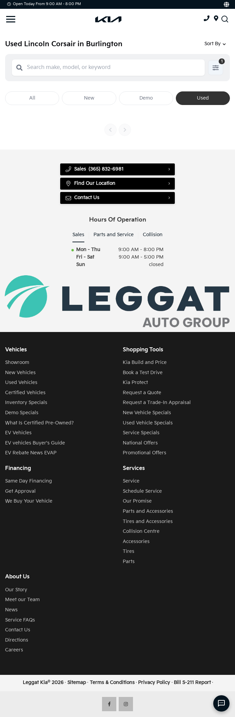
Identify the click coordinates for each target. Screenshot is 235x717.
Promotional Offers (144, 453)
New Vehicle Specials (147, 413)
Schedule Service (142, 491)
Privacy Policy (154, 682)
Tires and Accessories (148, 521)
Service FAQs (20, 620)
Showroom (17, 362)
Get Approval (20, 491)
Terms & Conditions (112, 682)
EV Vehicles (18, 433)
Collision (153, 235)
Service (131, 481)
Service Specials (141, 433)
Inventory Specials (26, 402)
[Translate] (226, 4)
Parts (129, 561)
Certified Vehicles (25, 393)
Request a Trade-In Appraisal (157, 402)
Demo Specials (21, 413)
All (32, 98)
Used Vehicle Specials (148, 423)
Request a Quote (142, 393)
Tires (128, 551)
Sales (78, 235)
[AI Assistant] (221, 703)
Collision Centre (141, 531)
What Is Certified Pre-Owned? (39, 423)
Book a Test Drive (143, 372)
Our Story (16, 590)
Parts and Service (114, 235)
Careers (14, 650)
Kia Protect (135, 382)
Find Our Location (90, 184)
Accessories (136, 541)
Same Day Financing (28, 481)
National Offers (140, 443)
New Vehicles (20, 372)
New (89, 98)
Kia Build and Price (145, 362)
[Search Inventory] (225, 19)
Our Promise (137, 501)
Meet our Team (22, 599)
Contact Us (82, 198)
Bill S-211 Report (192, 682)
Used (203, 98)
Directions (16, 640)
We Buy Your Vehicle (28, 501)
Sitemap (76, 682)
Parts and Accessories (148, 511)
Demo (146, 98)
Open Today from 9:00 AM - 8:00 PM (44, 4)
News (11, 610)
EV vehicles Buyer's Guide (35, 443)
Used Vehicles (21, 382)
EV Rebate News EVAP (30, 453)
